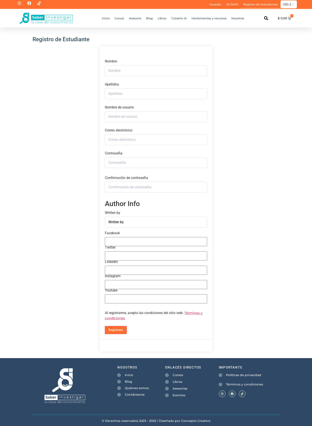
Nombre (111, 61)
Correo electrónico (118, 130)
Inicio (106, 18)
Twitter (110, 247)
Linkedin (111, 262)
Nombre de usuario (119, 107)
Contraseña (113, 153)
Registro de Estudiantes (260, 4)
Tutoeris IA (179, 18)
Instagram (112, 276)
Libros (162, 18)
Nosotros (237, 18)
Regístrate (116, 330)
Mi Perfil (232, 4)
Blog (149, 18)
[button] (266, 18)
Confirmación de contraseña (126, 178)
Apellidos (112, 84)
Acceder (215, 4)
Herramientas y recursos (209, 18)
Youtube (111, 290)
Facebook (112, 233)
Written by (112, 213)
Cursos (119, 18)
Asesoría (135, 18)
